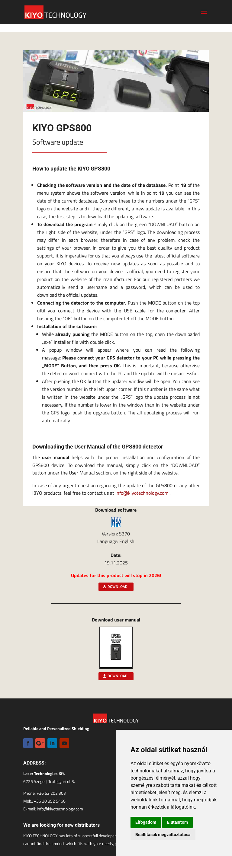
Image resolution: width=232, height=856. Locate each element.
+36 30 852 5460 (50, 801)
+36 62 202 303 (51, 793)
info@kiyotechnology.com (141, 493)
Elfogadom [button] (145, 822)
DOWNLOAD (117, 587)
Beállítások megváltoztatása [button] (163, 834)
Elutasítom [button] (177, 822)
